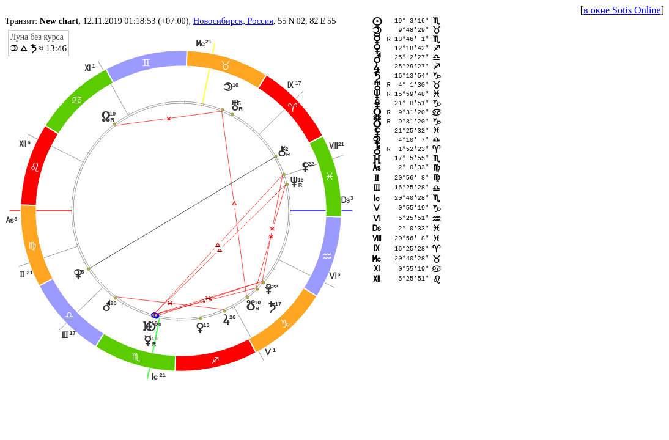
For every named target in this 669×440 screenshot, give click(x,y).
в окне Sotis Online (622, 10)
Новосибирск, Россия (233, 21)
